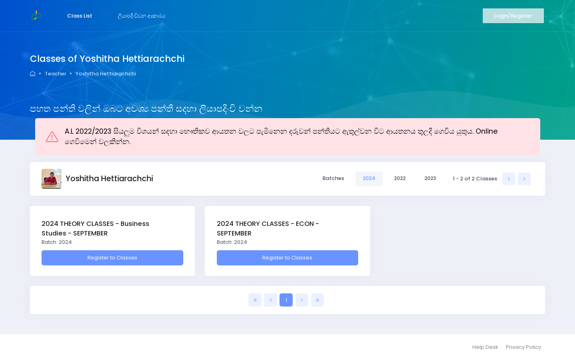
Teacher (55, 73)
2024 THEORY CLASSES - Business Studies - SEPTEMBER (95, 228)
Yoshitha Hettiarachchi (105, 73)
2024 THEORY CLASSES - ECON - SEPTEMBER (268, 228)
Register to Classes (112, 257)
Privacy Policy (523, 347)
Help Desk (485, 347)
